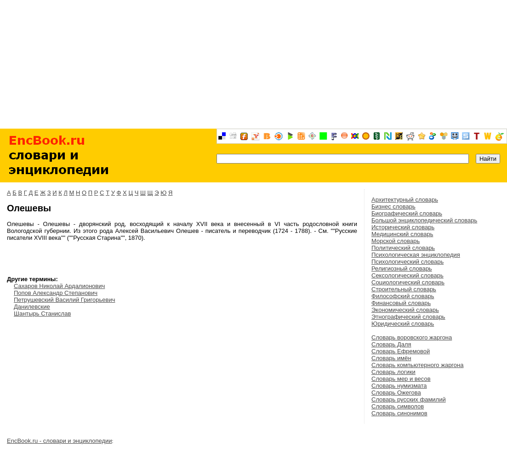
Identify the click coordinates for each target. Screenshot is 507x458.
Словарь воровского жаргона (411, 337)
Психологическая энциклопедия (415, 254)
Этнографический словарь (408, 316)
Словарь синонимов (399, 413)
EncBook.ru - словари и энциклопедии (59, 440)
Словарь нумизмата (399, 385)
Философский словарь (402, 296)
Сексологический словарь (407, 275)
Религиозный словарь (401, 268)
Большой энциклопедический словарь (424, 220)
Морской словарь (395, 240)
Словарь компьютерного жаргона (417, 365)
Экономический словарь (405, 309)
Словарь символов (397, 406)
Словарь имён (391, 358)
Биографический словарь (406, 213)
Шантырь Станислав (42, 313)
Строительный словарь (403, 289)
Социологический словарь (407, 282)
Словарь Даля (391, 344)
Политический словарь (403, 247)
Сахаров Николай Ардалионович (59, 286)
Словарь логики (393, 371)
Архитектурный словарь (404, 199)
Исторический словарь (402, 227)
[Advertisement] (253, 64)
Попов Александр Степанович (55, 292)
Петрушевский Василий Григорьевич (64, 299)
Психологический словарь (407, 261)
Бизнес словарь (393, 206)
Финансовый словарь (401, 303)
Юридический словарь (402, 323)
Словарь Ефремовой (400, 351)
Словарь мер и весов (401, 378)
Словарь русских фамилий (408, 399)
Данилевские (32, 306)
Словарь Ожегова (396, 392)
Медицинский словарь (402, 234)
